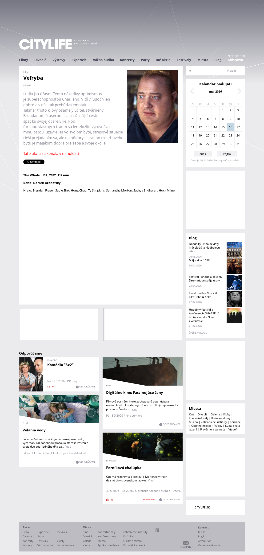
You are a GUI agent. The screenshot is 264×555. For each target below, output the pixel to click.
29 (223, 144)
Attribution (205, 541)
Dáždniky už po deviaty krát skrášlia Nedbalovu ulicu (204, 247)
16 (230, 127)
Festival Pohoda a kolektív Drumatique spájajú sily (205, 278)
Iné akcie (163, 60)
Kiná (192, 414)
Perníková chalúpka (123, 467)
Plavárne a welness (212, 429)
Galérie (215, 414)
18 (192, 135)
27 (207, 144)
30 (230, 144)
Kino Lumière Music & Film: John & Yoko (203, 295)
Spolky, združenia (108, 545)
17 (238, 127)
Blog (217, 60)
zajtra (227, 154)
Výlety (218, 426)
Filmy (23, 60)
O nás (201, 532)
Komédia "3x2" (60, 364)
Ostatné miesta (201, 426)
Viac (134, 409)
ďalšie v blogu (198, 332)
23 (230, 135)
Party (145, 60)
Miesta (202, 60)
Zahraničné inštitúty (214, 422)
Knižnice (235, 422)
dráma (27, 85)
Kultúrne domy (220, 418)
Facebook (157, 530)
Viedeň (232, 429)
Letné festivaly (66, 545)
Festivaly (184, 60)
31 (238, 144)
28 (215, 144)
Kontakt (203, 527)
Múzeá (193, 422)
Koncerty (127, 60)
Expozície (79, 60)
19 (200, 135)
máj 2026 (215, 92)
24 (238, 135)
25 (192, 144)
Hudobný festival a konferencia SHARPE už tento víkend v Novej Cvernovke (204, 315)
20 (207, 135)
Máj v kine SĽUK (199, 260)
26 (200, 144)
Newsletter (186, 547)
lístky (51, 386)
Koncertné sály (198, 418)
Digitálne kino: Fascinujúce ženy (134, 392)
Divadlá (40, 60)
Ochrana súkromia (209, 545)
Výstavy (58, 60)
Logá (201, 536)
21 (215, 135)
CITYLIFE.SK (202, 507)
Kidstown (235, 60)
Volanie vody (34, 430)
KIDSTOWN (149, 499)
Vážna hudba (103, 60)
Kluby (226, 414)
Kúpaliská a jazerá (134, 545)
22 (223, 135)
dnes (203, 154)
